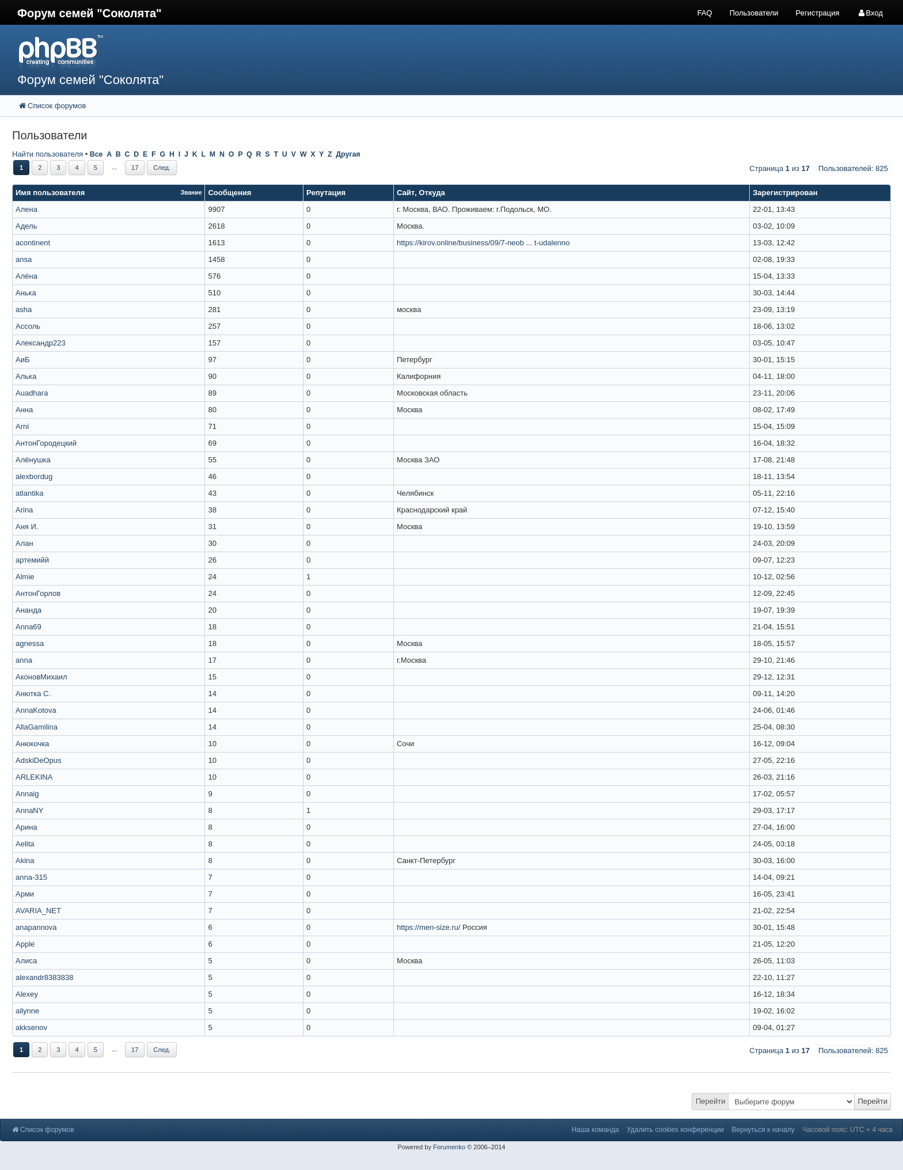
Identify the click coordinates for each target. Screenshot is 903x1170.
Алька (26, 376)
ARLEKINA (34, 777)
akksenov (31, 1027)
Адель (26, 226)
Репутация (326, 192)
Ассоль (28, 326)
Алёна (26, 276)
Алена (26, 209)
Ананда (28, 610)
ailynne (27, 1010)
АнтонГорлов (38, 593)
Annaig (27, 793)
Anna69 (28, 626)
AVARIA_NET (38, 910)
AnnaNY (29, 810)
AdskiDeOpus (38, 760)
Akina (25, 860)
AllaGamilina (37, 727)
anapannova (36, 927)
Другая (348, 154)
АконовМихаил (41, 677)
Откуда (432, 192)
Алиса (26, 960)
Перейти (711, 1101)
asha (24, 309)
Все (96, 154)
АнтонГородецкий (46, 443)
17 (134, 167)
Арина (26, 827)
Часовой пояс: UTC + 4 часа (847, 1130)
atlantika (29, 493)
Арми (25, 894)
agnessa (30, 643)
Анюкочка (32, 743)
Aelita (25, 843)
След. (161, 167)
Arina (24, 510)
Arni (22, 426)
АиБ (22, 359)
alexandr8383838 (44, 977)
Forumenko (449, 1147)
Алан (24, 543)
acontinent (33, 242)
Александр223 (41, 343)
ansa (24, 259)
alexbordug (34, 476)
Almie (25, 576)
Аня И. (27, 526)
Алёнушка (33, 459)
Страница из (779, 168)
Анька (26, 292)
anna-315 (31, 877)
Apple (25, 944)
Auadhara (32, 393)
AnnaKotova (36, 710)
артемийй (32, 560)
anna (24, 660)
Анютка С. (33, 693)
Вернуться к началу (763, 1130)
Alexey (27, 994)
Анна (24, 409)
